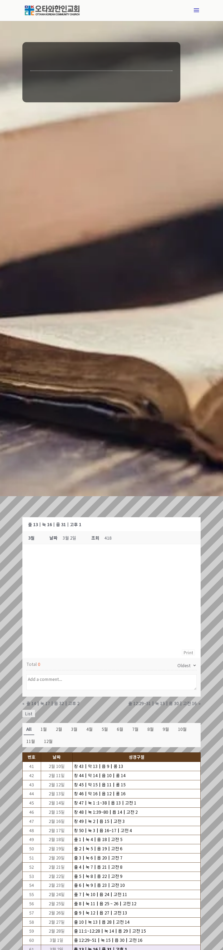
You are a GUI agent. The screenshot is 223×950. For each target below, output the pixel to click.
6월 (120, 729)
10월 (182, 729)
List (28, 713)
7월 (135, 729)
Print (188, 652)
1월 (44, 729)
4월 (89, 729)
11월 (30, 741)
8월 (150, 729)
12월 (48, 741)
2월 (59, 729)
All (29, 729)
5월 (105, 729)
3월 (74, 729)
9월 (166, 729)
